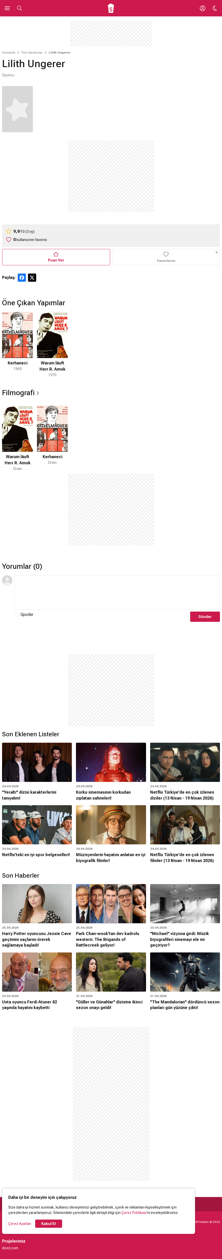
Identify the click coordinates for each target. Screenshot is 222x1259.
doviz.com (10, 1248)
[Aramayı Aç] (19, 8)
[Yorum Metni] (117, 592)
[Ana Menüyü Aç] (7, 8)
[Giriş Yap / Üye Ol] (202, 8)
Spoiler (27, 614)
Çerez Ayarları (19, 1224)
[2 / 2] (52, 345)
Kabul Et (48, 1224)
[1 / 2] (17, 345)
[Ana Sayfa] (111, 8)
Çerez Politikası (134, 1213)
